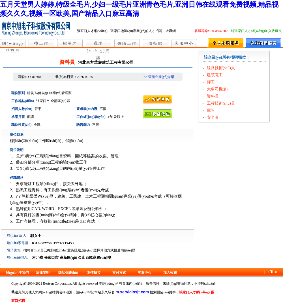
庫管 (211, 110)
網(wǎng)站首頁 (12, 44)
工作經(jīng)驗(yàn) (91, 117)
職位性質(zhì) (21, 125)
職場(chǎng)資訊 (98, 44)
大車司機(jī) (217, 89)
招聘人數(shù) (21, 109)
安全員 (213, 117)
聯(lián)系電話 (17, 243)
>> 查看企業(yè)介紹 (158, 77)
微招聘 (156, 43)
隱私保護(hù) (68, 273)
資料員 (213, 96)
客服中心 (184, 43)
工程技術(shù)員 (221, 103)
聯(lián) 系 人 (16, 236)
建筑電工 (215, 75)
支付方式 (119, 273)
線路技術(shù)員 (221, 68)
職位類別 (18, 93)
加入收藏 (170, 273)
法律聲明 (43, 273)
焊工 (211, 82)
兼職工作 (127, 43)
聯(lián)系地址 (17, 257)
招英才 (70, 43)
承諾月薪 (18, 117)
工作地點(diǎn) (22, 101)
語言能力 (83, 125)
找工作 (41, 43)
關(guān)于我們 (17, 273)
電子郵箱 (14, 250)
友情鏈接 (93, 273)
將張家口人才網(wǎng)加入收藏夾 (256, 31)
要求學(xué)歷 (86, 109)
